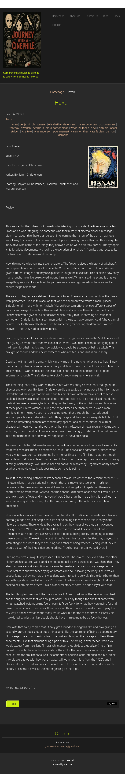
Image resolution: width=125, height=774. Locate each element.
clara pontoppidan (57, 128)
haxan (14, 124)
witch (73, 128)
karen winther (79, 131)
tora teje (26, 131)
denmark (38, 128)
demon (110, 131)
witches (84, 128)
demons (63, 135)
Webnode (68, 764)
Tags (9, 119)
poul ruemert (61, 131)
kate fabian (97, 131)
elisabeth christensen (61, 124)
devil (94, 128)
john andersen (42, 131)
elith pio (103, 128)
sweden (26, 128)
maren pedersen (87, 124)
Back (13, 703)
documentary (107, 124)
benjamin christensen (33, 124)
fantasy (14, 128)
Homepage (57, 92)
